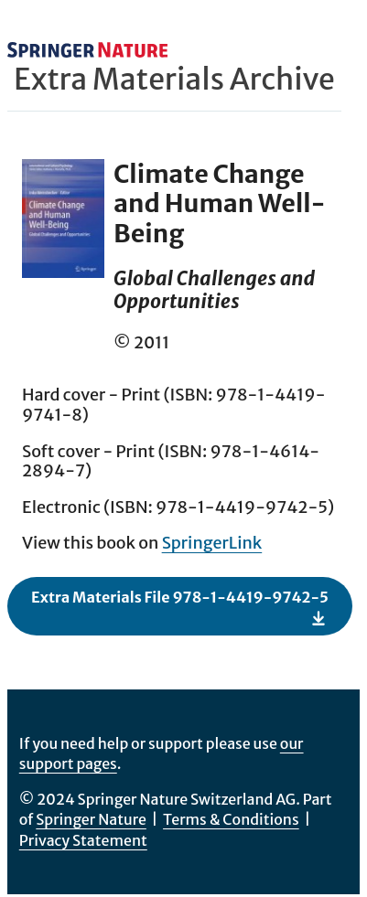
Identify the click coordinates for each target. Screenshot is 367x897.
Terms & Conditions (231, 819)
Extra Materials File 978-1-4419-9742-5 (180, 607)
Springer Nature (91, 819)
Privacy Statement (83, 840)
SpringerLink (212, 542)
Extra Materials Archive (174, 79)
